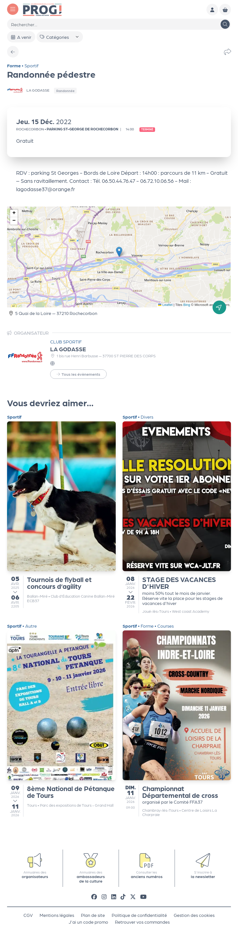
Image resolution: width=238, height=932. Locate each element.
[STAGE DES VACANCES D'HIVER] (177, 514)
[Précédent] (13, 51)
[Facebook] (94, 896)
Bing (186, 305)
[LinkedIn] (113, 896)
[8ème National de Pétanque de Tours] (61, 720)
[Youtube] (143, 896)
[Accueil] (42, 9)
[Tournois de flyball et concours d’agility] (61, 511)
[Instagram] (104, 896)
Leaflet (165, 305)
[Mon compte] (212, 9)
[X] (133, 896)
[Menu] (12, 9)
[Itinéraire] (219, 307)
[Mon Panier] (225, 9)
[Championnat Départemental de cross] (177, 720)
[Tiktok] (123, 896)
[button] (119, 252)
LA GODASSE (68, 348)
